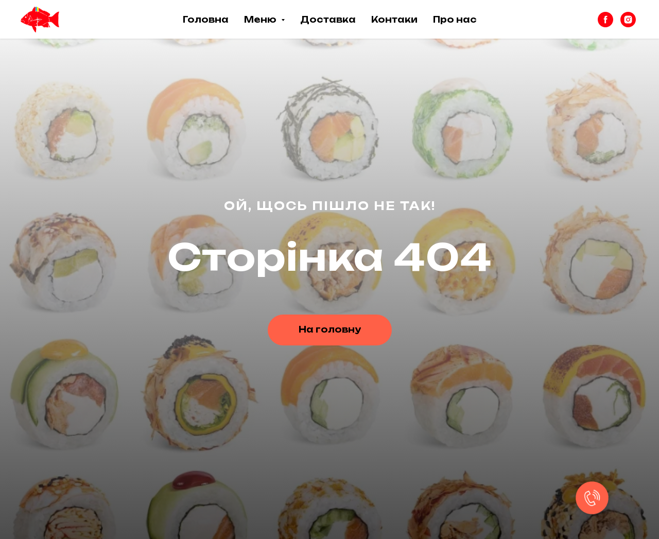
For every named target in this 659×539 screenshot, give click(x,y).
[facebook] (605, 19)
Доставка (328, 19)
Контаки (394, 19)
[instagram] (628, 19)
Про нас (455, 19)
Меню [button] (261, 19)
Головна (206, 19)
